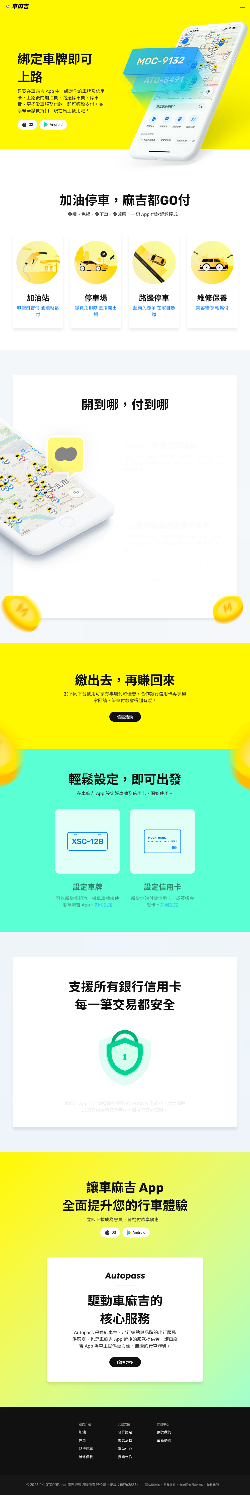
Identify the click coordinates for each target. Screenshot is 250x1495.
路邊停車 (86, 1449)
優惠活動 (125, 717)
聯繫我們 (213, 1485)
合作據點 (125, 1432)
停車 (82, 1440)
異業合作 (125, 1456)
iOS (27, 124)
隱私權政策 (152, 1485)
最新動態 (164, 1440)
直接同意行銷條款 (191, 1485)
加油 (82, 1432)
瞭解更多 (125, 1362)
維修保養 (86, 1457)
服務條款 (169, 1485)
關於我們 (164, 1432)
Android (53, 124)
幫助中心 (125, 1448)
